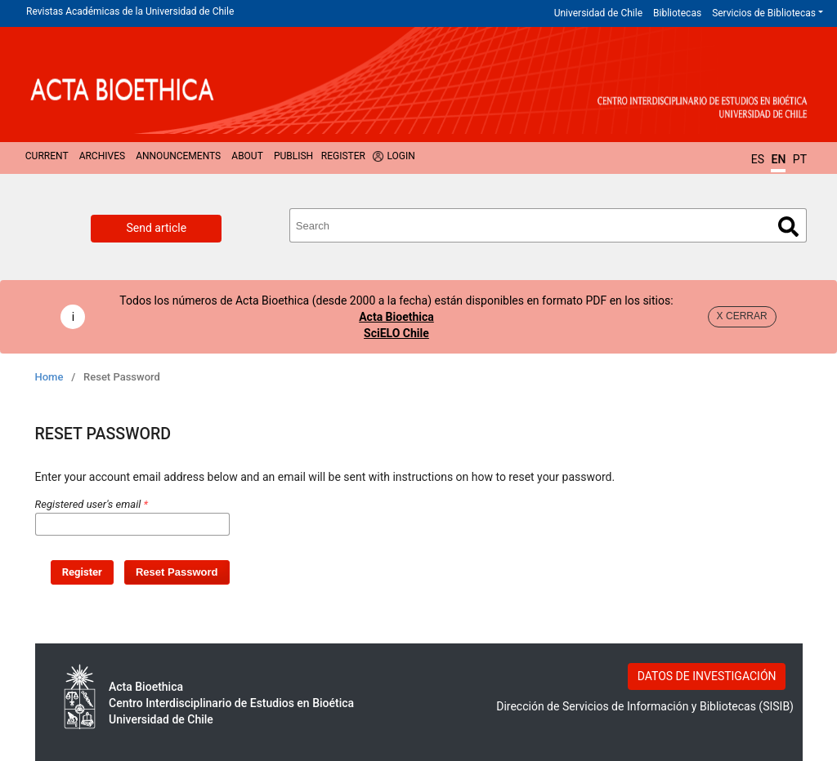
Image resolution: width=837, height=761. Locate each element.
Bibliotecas (677, 13)
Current (47, 156)
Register (343, 156)
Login (400, 156)
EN (778, 159)
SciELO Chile (396, 333)
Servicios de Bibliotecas (764, 13)
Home (49, 377)
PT (800, 159)
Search (788, 226)
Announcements (178, 156)
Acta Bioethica (396, 316)
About (247, 156)
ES (757, 159)
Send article (156, 227)
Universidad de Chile (598, 13)
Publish (293, 156)
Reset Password (177, 572)
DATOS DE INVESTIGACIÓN (707, 676)
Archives (102, 156)
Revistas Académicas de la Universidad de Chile (130, 11)
